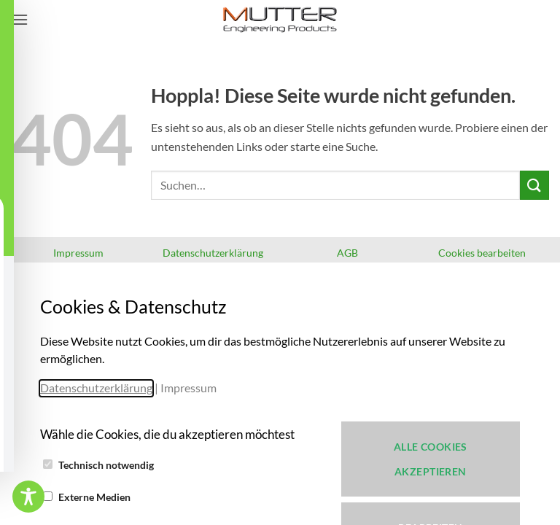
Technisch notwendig (106, 465)
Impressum (188, 387)
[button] (19, 19)
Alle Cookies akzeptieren (430, 459)
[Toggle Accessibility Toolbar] (28, 496)
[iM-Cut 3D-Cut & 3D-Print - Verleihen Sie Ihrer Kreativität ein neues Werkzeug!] (280, 19)
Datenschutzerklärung (96, 387)
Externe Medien (94, 497)
